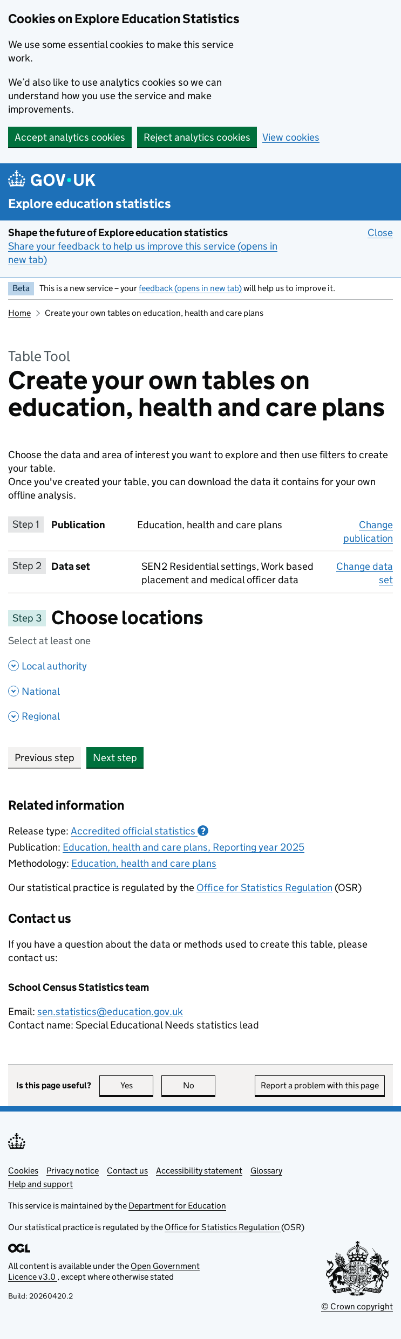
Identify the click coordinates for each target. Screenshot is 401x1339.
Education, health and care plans (143, 863)
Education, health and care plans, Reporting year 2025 (183, 847)
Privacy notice (72, 1170)
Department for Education (177, 1205)
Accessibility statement (199, 1170)
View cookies (291, 137)
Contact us (127, 1170)
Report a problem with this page (320, 1085)
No (199, 1085)
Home (19, 313)
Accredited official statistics (139, 831)
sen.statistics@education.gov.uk (110, 1011)
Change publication (368, 531)
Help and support (40, 1184)
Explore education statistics (89, 203)
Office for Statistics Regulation (264, 887)
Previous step (44, 757)
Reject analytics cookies (197, 137)
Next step (115, 757)
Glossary (266, 1170)
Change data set (364, 573)
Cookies (23, 1170)
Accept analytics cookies (70, 137)
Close (380, 232)
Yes (137, 1085)
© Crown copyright (357, 1306)
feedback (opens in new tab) (190, 288)
